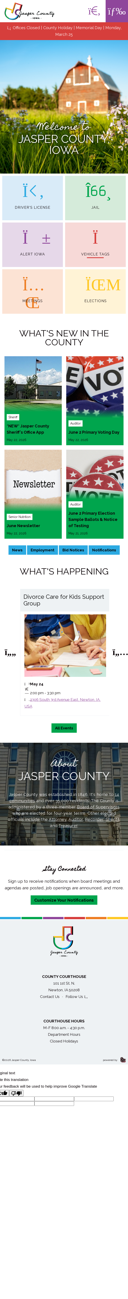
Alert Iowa (32, 239)
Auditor (75, 819)
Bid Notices (73, 550)
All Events (64, 728)
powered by (114, 1060)
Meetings (32, 286)
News (17, 550)
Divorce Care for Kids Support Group (63, 600)
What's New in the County (64, 337)
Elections (95, 286)
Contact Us (50, 996)
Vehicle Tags (95, 239)
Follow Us (77, 996)
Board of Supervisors (98, 807)
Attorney (57, 819)
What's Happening (64, 571)
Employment (42, 550)
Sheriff (112, 819)
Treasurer (67, 825)
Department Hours (64, 1034)
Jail (95, 193)
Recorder (94, 819)
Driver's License (32, 193)
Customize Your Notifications (64, 900)
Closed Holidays (64, 1041)
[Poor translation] (16, 1093)
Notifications (104, 550)
